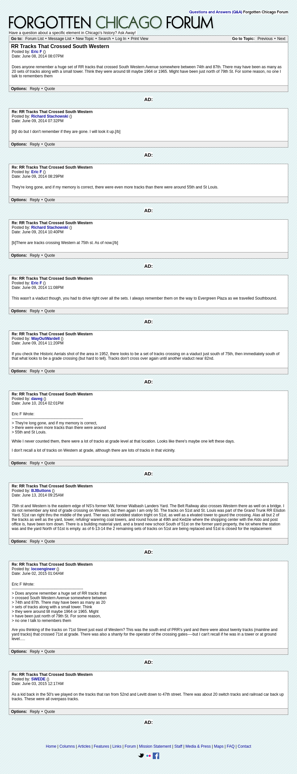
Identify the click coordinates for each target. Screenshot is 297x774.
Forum (130, 746)
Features (101, 746)
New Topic (85, 38)
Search (104, 38)
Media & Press (198, 746)
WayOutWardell (46, 338)
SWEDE (38, 679)
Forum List (34, 38)
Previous (265, 38)
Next (281, 38)
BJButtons (41, 490)
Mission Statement (155, 746)
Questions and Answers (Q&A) (215, 12)
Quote (50, 88)
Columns (67, 746)
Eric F (37, 51)
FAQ (231, 746)
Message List (59, 38)
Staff (178, 746)
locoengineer (44, 569)
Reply (35, 88)
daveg (37, 398)
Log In (120, 38)
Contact (244, 746)
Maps (219, 746)
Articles (84, 746)
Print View (139, 38)
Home (51, 746)
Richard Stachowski (50, 116)
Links (117, 746)
